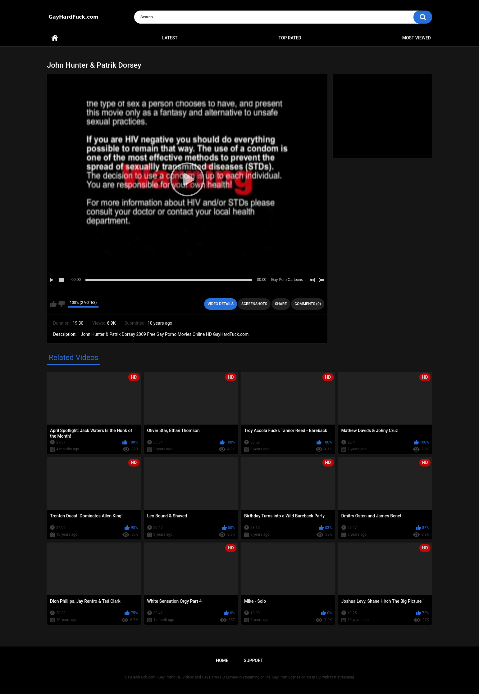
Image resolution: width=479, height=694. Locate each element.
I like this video (53, 304)
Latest (170, 37)
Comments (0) (307, 304)
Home (54, 38)
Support (253, 660)
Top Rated (289, 37)
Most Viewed (416, 37)
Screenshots (254, 304)
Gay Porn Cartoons (287, 279)
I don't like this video (61, 304)
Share (281, 304)
